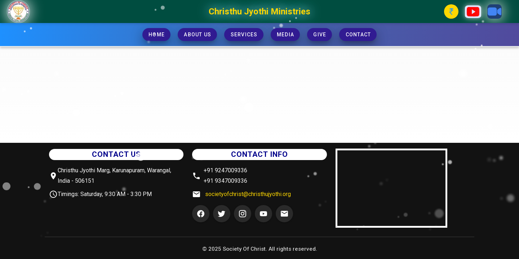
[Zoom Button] (494, 11)
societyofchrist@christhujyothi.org (248, 194)
